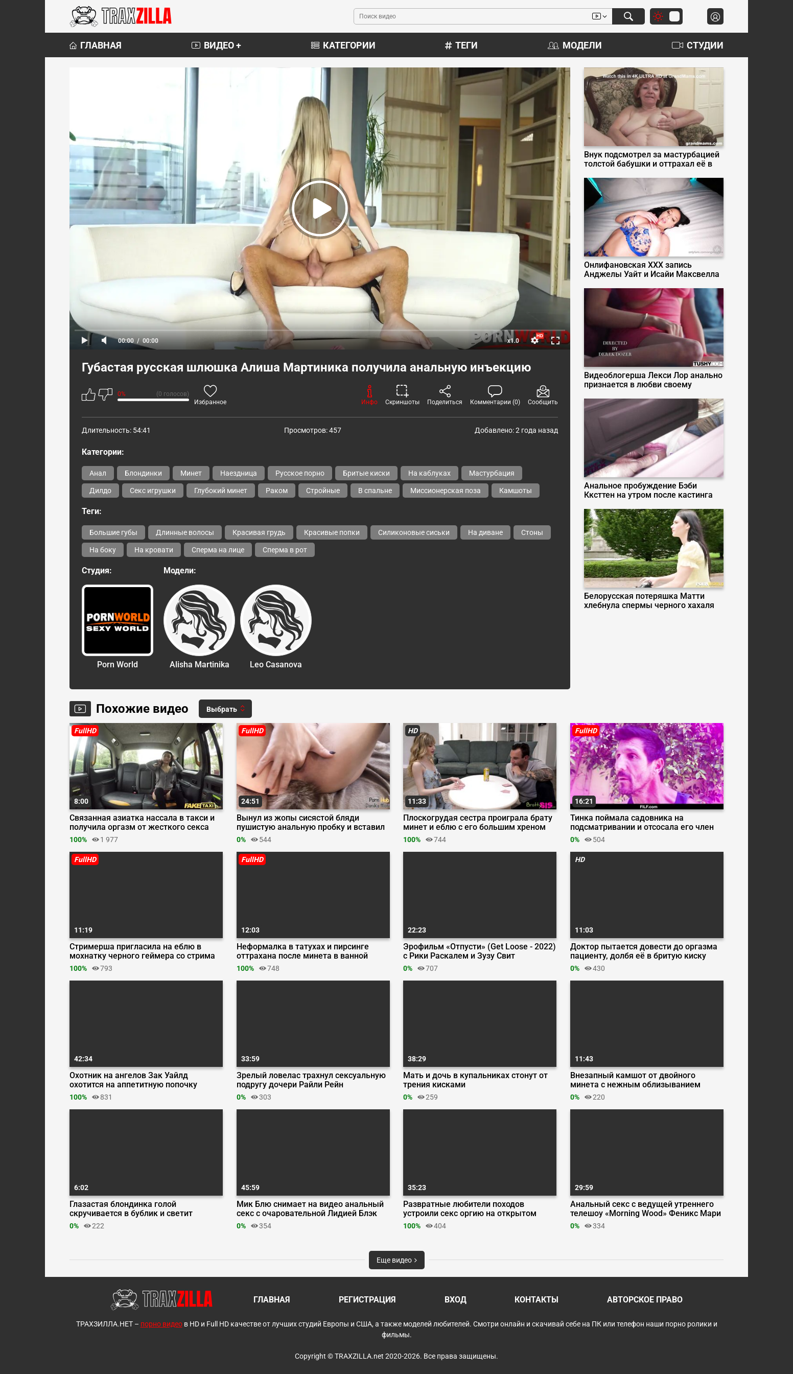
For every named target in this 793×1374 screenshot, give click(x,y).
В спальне (375, 490)
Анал (97, 473)
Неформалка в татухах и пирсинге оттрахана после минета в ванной (303, 951)
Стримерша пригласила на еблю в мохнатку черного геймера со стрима (142, 951)
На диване (485, 532)
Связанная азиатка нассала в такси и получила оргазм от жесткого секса (142, 822)
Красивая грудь (259, 532)
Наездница (238, 473)
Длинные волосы (185, 532)
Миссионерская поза (445, 490)
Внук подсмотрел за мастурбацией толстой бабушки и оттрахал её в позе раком (651, 159)
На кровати (153, 550)
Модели (575, 45)
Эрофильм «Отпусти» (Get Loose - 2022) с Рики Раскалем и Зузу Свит (479, 951)
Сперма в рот (285, 550)
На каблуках (429, 473)
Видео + (216, 45)
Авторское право (645, 1300)
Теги (461, 45)
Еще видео (397, 1260)
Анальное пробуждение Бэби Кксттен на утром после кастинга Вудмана (648, 490)
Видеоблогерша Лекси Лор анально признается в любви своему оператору (653, 380)
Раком (277, 490)
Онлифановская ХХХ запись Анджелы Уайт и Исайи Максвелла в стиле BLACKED (651, 270)
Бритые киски (366, 473)
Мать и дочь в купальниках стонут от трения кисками (475, 1080)
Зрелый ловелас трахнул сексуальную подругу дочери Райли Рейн (311, 1080)
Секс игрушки (153, 490)
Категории (343, 45)
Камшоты (515, 490)
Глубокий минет (220, 490)
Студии (698, 45)
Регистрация (367, 1300)
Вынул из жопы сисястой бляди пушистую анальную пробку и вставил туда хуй (311, 822)
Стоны (532, 532)
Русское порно (299, 473)
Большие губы (113, 532)
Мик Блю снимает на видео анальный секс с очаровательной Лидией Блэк (310, 1209)
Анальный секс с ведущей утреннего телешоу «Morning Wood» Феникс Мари (645, 1209)
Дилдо (100, 490)
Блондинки (143, 473)
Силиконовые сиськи (414, 532)
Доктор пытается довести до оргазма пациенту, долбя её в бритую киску (643, 951)
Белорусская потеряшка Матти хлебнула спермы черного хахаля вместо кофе (649, 601)
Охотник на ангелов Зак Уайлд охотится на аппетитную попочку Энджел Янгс (133, 1080)
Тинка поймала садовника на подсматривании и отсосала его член (642, 822)
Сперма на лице (218, 550)
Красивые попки (332, 532)
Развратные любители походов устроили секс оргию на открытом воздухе (470, 1209)
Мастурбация (492, 473)
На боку (102, 550)
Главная (95, 45)
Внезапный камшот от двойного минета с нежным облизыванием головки (635, 1080)
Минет (191, 473)
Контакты (536, 1300)
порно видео (161, 1324)
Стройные (323, 490)
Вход (456, 1300)
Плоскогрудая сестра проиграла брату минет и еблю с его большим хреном (477, 822)
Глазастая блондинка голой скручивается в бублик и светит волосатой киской (131, 1209)
